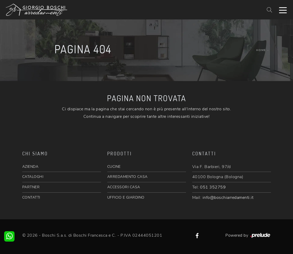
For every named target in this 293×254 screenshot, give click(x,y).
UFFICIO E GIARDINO (126, 197)
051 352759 (213, 187)
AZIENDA (30, 166)
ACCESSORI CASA (123, 187)
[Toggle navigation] (283, 9)
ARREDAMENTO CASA (127, 176)
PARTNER (31, 187)
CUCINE (114, 166)
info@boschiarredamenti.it (228, 197)
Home (261, 50)
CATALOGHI (33, 176)
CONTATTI (31, 197)
